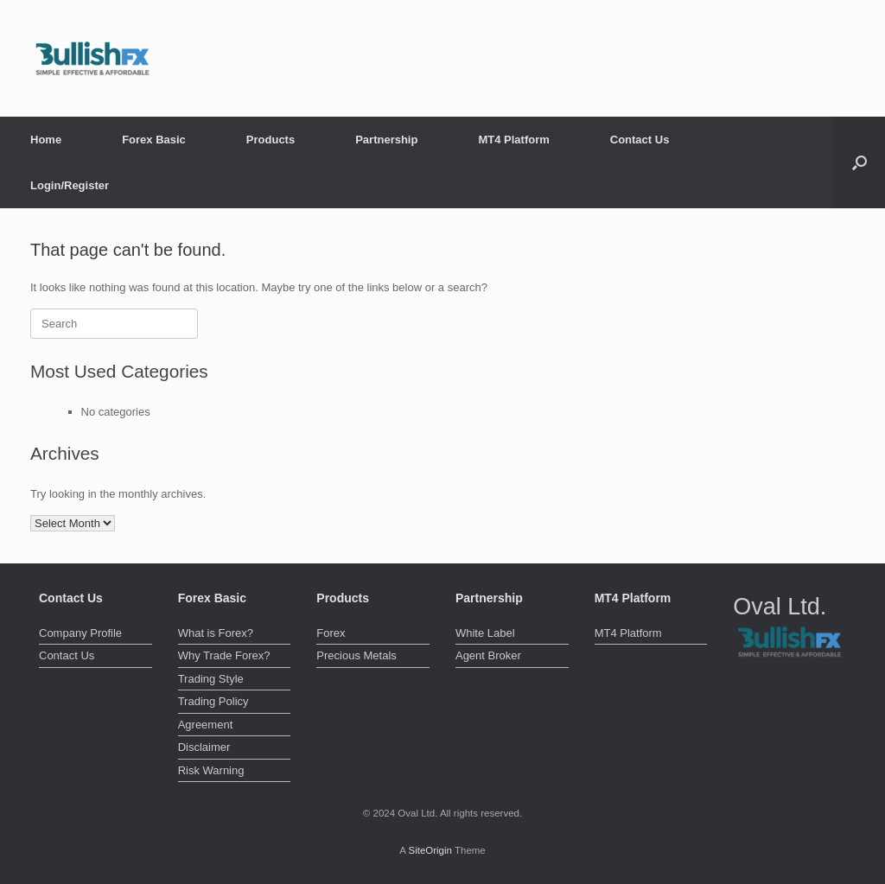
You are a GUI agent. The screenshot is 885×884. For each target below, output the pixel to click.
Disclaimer (204, 747)
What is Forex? (215, 632)
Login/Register (69, 185)
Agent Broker (488, 655)
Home (45, 139)
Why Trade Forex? (224, 655)
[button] (859, 162)
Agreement (205, 724)
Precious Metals (356, 655)
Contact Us (640, 139)
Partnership (386, 139)
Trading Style (211, 678)
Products (270, 139)
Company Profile (80, 632)
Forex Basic (154, 139)
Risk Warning (211, 770)
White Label (485, 632)
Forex (330, 632)
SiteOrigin (430, 850)
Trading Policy (213, 701)
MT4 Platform (513, 139)
